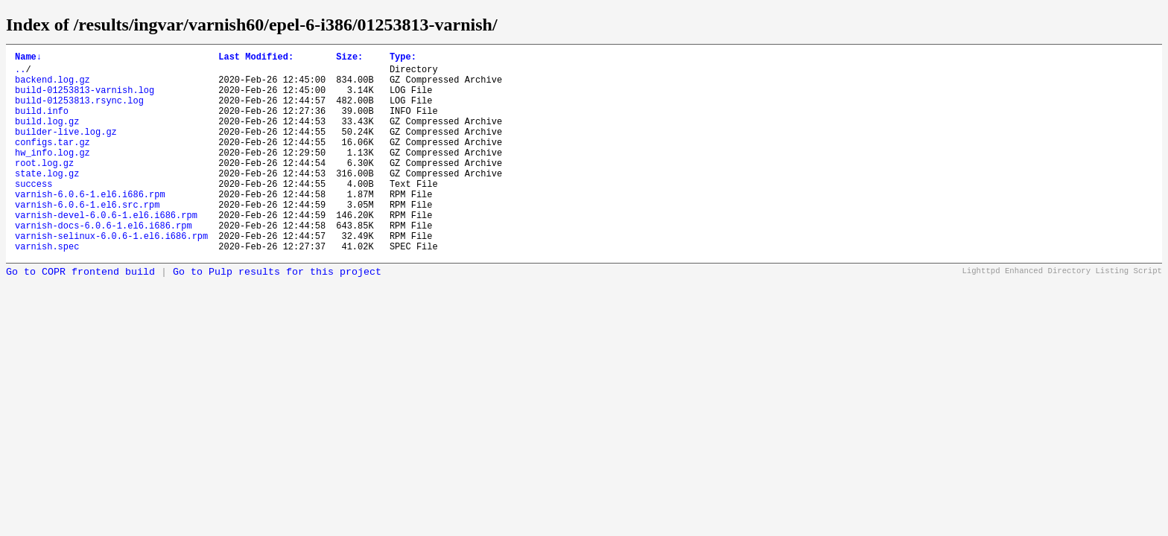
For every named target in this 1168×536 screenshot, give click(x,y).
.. (20, 73)
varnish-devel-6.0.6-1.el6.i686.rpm (106, 250)
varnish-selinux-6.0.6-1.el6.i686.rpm (111, 275)
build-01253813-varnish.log (84, 98)
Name (28, 58)
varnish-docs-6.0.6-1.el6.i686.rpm (103, 263)
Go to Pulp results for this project (277, 314)
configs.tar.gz (52, 162)
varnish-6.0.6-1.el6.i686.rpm (90, 225)
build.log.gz (47, 136)
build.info (42, 124)
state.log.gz (47, 200)
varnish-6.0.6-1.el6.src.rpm (87, 238)
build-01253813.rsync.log (79, 111)
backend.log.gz (52, 86)
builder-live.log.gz (66, 149)
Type (403, 58)
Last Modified (255, 58)
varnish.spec (47, 288)
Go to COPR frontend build (80, 314)
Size (349, 58)
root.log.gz (44, 187)
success (33, 212)
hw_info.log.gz (52, 174)
